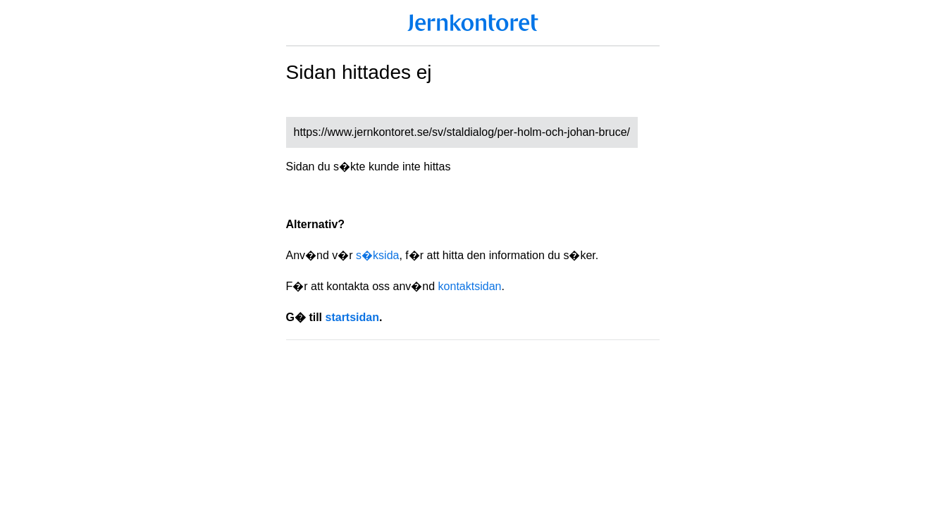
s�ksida (377, 255)
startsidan (352, 317)
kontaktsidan (470, 286)
